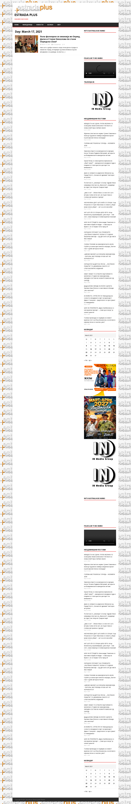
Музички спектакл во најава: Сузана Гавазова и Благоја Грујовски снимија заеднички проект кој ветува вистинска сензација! (100, 136)
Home (16, 25)
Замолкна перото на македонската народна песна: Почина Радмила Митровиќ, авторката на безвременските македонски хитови (99, 153)
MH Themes (41, 799)
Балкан (50, 25)
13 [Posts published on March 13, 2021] (109, 346)
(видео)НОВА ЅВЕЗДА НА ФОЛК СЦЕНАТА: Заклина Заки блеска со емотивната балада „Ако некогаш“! (99, 288)
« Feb (85, 360)
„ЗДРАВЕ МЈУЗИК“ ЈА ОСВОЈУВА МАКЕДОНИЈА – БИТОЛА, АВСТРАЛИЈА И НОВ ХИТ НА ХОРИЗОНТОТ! (99, 256)
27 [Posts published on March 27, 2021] (109, 352)
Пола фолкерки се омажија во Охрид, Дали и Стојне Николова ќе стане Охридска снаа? (60, 39)
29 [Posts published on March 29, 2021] (86, 355)
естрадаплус (57, 44)
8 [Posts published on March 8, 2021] (86, 346)
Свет (59, 25)
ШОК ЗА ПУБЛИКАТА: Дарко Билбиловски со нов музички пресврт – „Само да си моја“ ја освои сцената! (99, 310)
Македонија (27, 25)
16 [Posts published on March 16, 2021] (91, 349)
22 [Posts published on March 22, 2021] (86, 352)
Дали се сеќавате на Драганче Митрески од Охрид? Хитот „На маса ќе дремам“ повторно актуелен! (99, 175)
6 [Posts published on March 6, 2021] (109, 342)
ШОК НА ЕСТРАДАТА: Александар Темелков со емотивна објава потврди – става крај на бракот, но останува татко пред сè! (99, 224)
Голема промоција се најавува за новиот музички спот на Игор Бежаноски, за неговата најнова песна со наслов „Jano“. (99, 320)
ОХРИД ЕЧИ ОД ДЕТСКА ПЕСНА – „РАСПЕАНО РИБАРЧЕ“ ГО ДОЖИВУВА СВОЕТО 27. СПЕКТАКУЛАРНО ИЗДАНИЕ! (99, 266)
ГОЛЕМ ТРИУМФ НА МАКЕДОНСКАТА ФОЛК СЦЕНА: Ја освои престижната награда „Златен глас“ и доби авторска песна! (100, 246)
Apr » (90, 360)
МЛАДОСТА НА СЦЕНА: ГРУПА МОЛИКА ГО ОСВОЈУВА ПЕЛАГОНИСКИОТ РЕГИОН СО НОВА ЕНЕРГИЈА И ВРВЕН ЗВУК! (98, 126)
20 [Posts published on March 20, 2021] (109, 349)
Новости (39, 25)
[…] (64, 52)
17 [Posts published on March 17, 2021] (95, 349)
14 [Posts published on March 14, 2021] (114, 346)
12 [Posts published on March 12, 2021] (104, 346)
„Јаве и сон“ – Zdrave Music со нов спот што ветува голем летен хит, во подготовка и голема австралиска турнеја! (98, 195)
